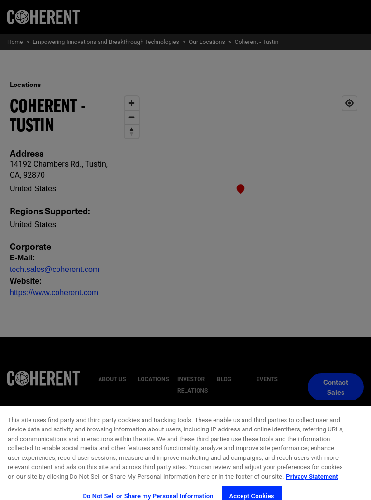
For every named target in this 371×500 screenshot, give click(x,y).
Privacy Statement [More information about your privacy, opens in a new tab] (312, 486)
